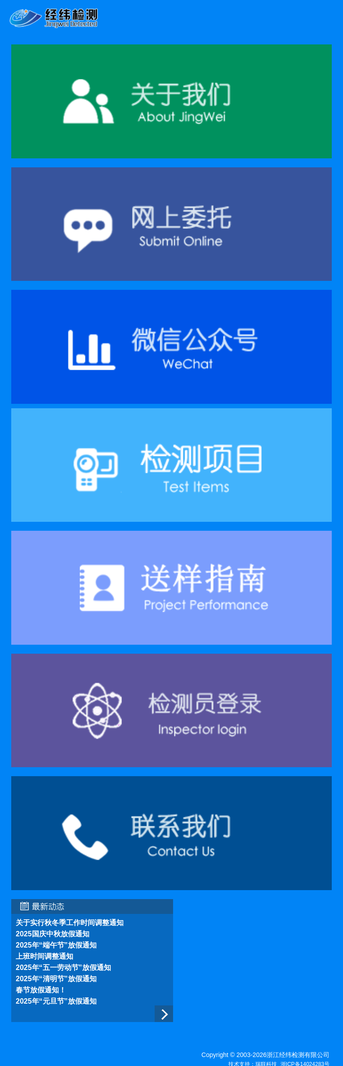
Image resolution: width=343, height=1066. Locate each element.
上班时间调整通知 (44, 956)
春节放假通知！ (41, 990)
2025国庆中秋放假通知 (52, 934)
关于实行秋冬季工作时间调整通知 (70, 922)
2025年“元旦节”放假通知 (56, 1001)
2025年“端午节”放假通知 (56, 945)
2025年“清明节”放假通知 (56, 979)
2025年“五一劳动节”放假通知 (63, 967)
